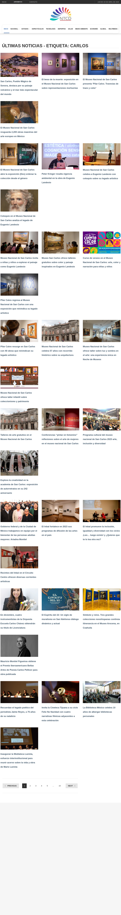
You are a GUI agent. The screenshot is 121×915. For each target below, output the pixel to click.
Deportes (62, 29)
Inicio (4, 2)
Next (70, 786)
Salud (70, 29)
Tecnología (50, 29)
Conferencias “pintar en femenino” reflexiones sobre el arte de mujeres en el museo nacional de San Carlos (60, 439)
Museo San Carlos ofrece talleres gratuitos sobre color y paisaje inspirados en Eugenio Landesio (59, 262)
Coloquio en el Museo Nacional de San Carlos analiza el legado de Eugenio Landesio (17, 220)
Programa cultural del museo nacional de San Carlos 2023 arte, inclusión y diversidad (100, 439)
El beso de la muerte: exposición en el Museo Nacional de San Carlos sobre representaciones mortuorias (60, 83)
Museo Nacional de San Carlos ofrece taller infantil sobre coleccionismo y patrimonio (16, 397)
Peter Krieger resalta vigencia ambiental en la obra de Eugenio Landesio (58, 178)
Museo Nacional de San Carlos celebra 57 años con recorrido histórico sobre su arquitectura (57, 350)
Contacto (33, 2)
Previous (12, 786)
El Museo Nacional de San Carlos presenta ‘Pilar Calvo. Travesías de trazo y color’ (100, 83)
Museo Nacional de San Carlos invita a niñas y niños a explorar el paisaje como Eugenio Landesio (19, 262)
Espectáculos (38, 29)
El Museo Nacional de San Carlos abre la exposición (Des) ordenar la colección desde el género (18, 174)
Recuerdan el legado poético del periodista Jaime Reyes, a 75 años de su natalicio (17, 711)
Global (103, 29)
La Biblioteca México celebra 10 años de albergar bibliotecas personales (99, 711)
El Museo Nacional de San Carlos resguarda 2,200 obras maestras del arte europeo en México (18, 132)
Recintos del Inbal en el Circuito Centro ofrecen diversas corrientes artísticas (18, 577)
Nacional (14, 29)
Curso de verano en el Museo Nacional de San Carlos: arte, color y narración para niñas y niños (101, 262)
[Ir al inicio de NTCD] (61, 14)
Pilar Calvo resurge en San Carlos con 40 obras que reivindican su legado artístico (17, 350)
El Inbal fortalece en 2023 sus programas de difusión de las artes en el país (60, 530)
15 (60, 786)
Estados (25, 29)
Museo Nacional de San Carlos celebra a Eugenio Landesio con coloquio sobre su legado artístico (100, 174)
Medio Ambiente (81, 29)
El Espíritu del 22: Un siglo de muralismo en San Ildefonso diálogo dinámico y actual (60, 619)
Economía (94, 29)
